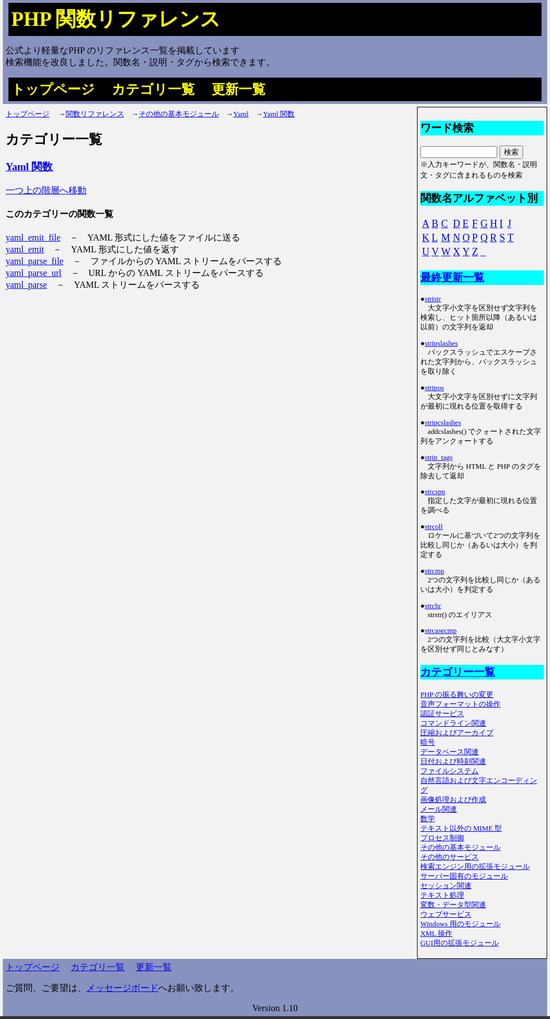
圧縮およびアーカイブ (456, 733)
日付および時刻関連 (453, 762)
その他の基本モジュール (179, 114)
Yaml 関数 (279, 114)
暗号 (427, 742)
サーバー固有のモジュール (464, 876)
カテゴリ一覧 (153, 89)
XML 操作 (436, 934)
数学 (427, 819)
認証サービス (442, 714)
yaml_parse (26, 284)
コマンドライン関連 (453, 723)
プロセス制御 (442, 838)
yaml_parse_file (34, 261)
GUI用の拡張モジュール (459, 943)
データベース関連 (449, 752)
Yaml (241, 114)
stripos (434, 388)
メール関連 (438, 809)
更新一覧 (238, 89)
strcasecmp (441, 631)
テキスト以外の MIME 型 (461, 828)
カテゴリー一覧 (457, 672)
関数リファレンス (95, 114)
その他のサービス (449, 857)
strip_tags (439, 457)
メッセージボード (122, 988)
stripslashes (441, 343)
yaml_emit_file (33, 237)
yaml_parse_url (34, 273)
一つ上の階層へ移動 (46, 190)
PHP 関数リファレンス (116, 19)
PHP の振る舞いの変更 (456, 695)
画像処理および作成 (453, 800)
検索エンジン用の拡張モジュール (475, 867)
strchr (433, 606)
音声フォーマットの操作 (460, 704)
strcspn (435, 492)
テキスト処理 (442, 895)
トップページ (53, 89)
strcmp (434, 571)
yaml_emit (25, 249)
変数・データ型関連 (453, 905)
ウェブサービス (445, 914)
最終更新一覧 (452, 277)
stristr (433, 299)
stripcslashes (443, 423)
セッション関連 (445, 886)
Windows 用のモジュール (460, 924)
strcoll (434, 527)
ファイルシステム (449, 771)
